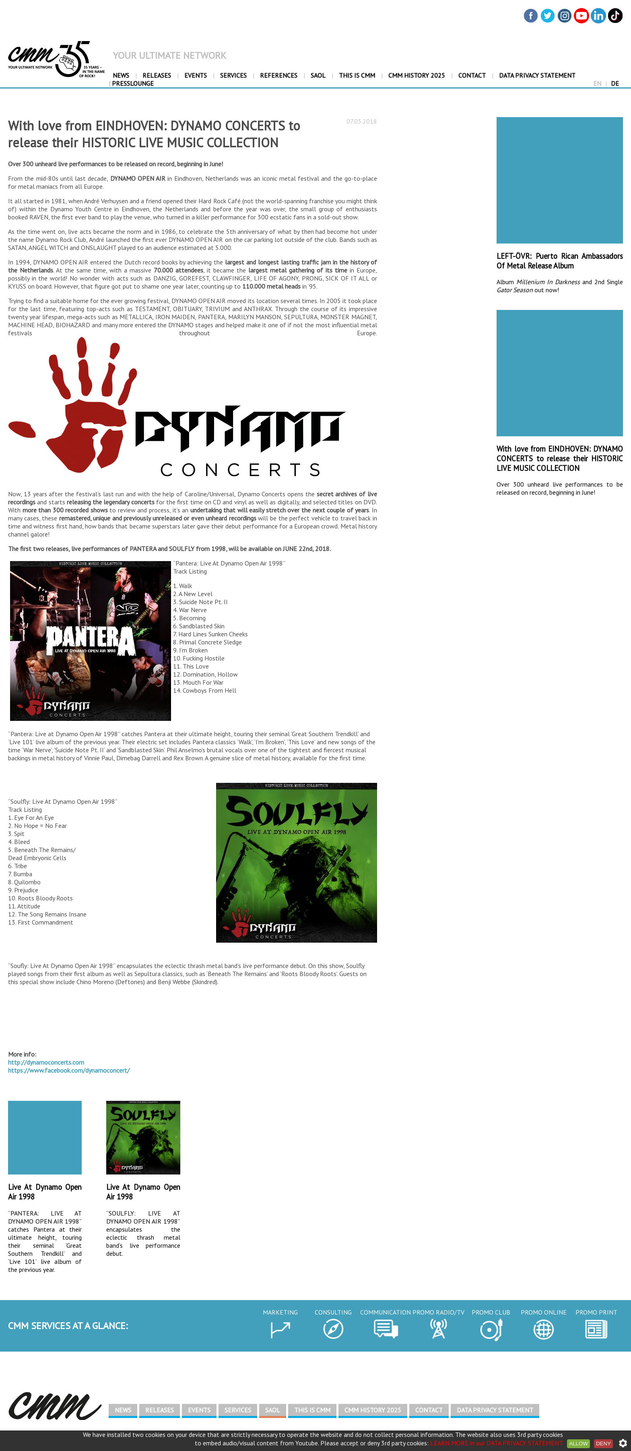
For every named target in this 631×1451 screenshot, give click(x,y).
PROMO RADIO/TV (438, 1312)
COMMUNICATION (385, 1312)
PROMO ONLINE (544, 1312)
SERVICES (233, 75)
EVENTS (195, 75)
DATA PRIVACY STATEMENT (537, 75)
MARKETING (280, 1312)
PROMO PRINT (596, 1312)
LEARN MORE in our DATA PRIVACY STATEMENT (496, 1443)
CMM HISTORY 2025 (416, 75)
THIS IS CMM (357, 75)
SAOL (318, 75)
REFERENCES (278, 75)
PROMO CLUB (491, 1312)
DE (615, 83)
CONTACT (472, 75)
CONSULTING (333, 1312)
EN (597, 83)
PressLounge (131, 83)
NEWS (121, 75)
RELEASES (156, 75)
